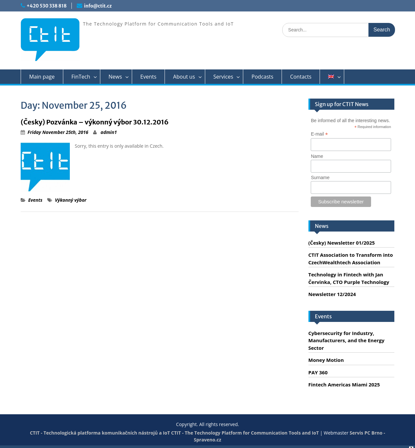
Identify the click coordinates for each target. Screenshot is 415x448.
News (115, 76)
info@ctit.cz (97, 6)
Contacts (300, 76)
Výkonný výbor (70, 200)
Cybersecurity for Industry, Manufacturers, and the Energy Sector (346, 340)
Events (148, 76)
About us (184, 76)
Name (317, 156)
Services (223, 76)
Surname (320, 177)
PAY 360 (318, 372)
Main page (42, 76)
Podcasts (262, 76)
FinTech (80, 76)
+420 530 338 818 (47, 6)
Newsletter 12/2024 (332, 294)
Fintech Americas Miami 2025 (344, 384)
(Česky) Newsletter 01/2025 (341, 242)
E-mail (319, 134)
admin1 (109, 132)
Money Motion (326, 360)
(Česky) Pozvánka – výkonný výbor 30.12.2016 (95, 122)
